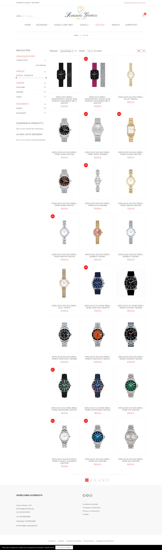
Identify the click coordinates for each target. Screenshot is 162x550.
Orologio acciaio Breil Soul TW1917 (64, 307)
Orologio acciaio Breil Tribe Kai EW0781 (130, 409)
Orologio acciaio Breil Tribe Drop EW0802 (97, 153)
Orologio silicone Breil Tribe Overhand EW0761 (64, 409)
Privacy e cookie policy (91, 511)
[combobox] (34, 16)
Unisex (18, 97)
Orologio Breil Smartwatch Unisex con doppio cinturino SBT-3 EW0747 (97, 100)
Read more (49, 547)
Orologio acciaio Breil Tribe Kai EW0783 (130, 460)
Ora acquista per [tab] (25, 56)
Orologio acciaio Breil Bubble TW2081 (97, 255)
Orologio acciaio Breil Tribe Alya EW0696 (97, 204)
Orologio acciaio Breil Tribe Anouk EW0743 (130, 204)
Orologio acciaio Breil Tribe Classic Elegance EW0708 (64, 461)
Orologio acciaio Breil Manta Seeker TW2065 (130, 358)
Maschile (19, 92)
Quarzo (19, 108)
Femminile (20, 87)
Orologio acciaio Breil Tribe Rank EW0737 (64, 204)
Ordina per (54, 51)
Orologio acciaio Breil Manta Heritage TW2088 (64, 358)
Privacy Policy (88, 541)
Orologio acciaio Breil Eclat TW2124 (130, 98)
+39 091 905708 (24, 512)
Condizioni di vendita (90, 504)
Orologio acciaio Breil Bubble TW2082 (130, 255)
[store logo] (81, 12)
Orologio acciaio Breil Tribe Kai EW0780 (97, 460)
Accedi (126, 3)
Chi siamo (51, 541)
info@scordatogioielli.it (29, 525)
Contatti (86, 514)
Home (76, 35)
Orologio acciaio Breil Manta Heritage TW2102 (97, 358)
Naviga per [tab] (23, 50)
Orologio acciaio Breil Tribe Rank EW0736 (64, 153)
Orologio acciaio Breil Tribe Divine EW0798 (130, 153)
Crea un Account (139, 3)
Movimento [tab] (22, 104)
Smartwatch (21, 113)
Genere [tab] (20, 83)
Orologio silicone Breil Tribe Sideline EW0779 (97, 307)
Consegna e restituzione (92, 507)
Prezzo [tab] (20, 71)
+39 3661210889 (24, 516)
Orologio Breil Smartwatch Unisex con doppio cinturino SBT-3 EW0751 (64, 100)
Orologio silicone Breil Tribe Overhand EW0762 (97, 409)
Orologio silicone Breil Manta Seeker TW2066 (131, 307)
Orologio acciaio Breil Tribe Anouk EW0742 (64, 255)
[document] (81, 547)
